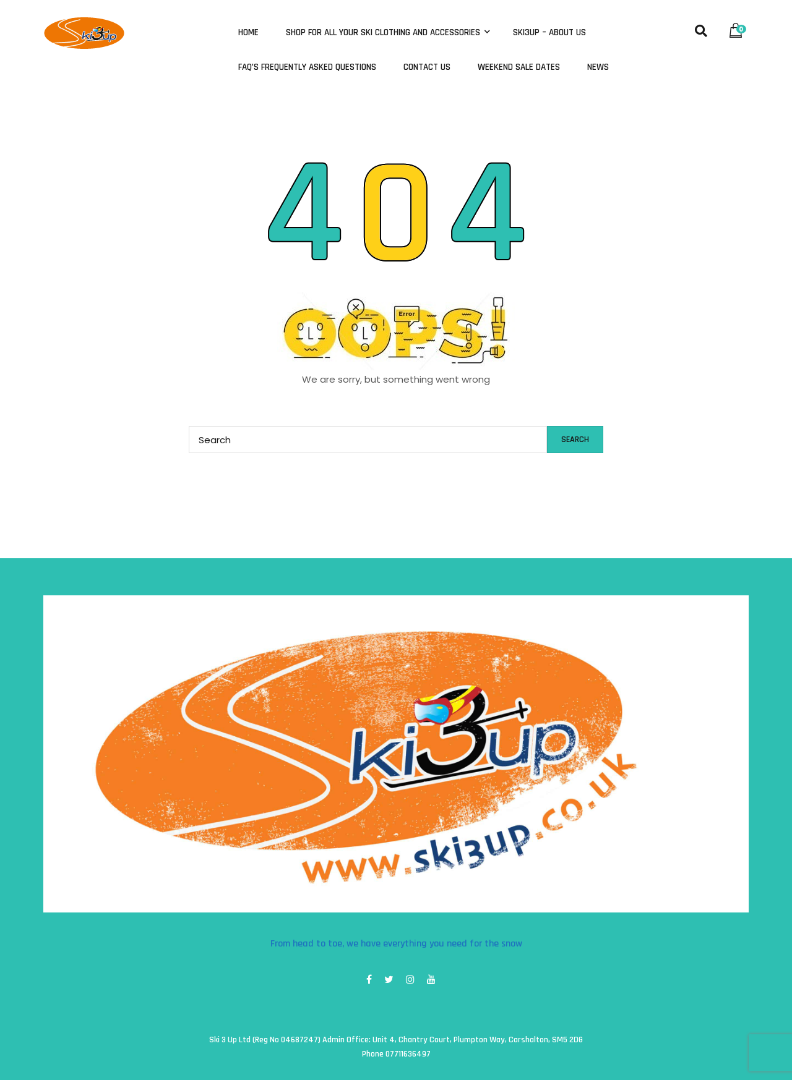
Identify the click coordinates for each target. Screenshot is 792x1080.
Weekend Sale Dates (519, 67)
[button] (739, 27)
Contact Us (426, 67)
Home (248, 32)
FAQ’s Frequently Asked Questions (307, 67)
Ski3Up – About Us (549, 32)
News (598, 67)
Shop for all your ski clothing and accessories (384, 32)
